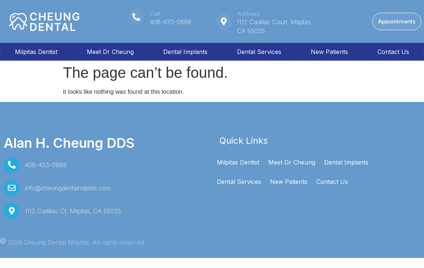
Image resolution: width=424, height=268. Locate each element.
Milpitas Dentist (36, 51)
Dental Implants (185, 51)
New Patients (329, 51)
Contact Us (393, 51)
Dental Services (259, 51)
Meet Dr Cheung (110, 51)
